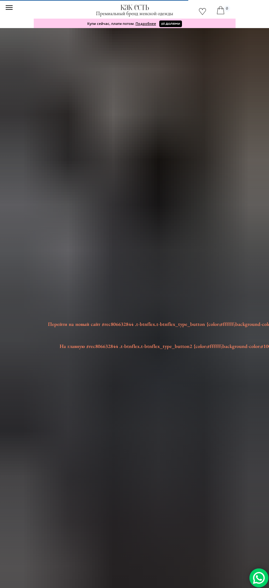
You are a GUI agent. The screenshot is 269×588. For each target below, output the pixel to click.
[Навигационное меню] (9, 7)
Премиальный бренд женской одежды (134, 13)
